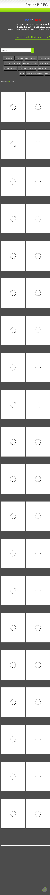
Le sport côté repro (10, 68)
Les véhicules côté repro (12, 63)
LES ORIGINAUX (8, 58)
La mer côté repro (30, 58)
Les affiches (19, 58)
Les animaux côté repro (30, 63)
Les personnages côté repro (27, 68)
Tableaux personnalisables (35, 73)
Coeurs (22, 73)
